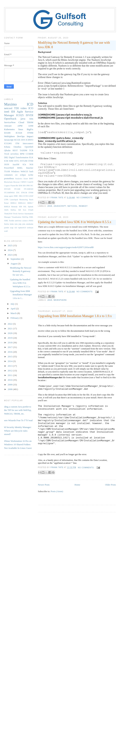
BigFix (30, 129)
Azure (25, 179)
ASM (30, 125)
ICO (30, 108)
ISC (31, 186)
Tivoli (6, 154)
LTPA (6, 200)
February (15, 318)
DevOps (21, 136)
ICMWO (29, 140)
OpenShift (29, 147)
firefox (6, 224)
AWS (23, 140)
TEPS (6, 210)
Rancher (29, 168)
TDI (16, 108)
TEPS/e (13, 210)
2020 (10, 333)
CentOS (30, 182)
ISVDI (29, 115)
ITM (17, 143)
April (13, 308)
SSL (25, 207)
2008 (10, 389)
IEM (20, 186)
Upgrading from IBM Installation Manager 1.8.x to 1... (21, 294)
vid (15, 228)
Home (77, 484)
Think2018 (8, 214)
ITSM (30, 161)
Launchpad (14, 200)
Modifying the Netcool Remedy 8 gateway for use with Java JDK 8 (74, 45)
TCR (31, 150)
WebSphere (60, 300)
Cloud (21, 122)
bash (31, 171)
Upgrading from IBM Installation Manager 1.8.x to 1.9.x (75, 316)
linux (20, 129)
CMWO (24, 182)
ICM (6, 161)
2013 (10, 366)
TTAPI (30, 210)
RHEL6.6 (21, 203)
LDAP (30, 196)
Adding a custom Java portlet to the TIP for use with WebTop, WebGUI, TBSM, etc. (16, 410)
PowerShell (9, 168)
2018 (10, 342)
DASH (7, 132)
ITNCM (24, 193)
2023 (10, 254)
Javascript (60, 206)
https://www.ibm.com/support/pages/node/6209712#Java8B (66, 247)
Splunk (30, 207)
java (49, 206)
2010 (10, 380)
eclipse (23, 175)
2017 (10, 347)
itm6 (6, 111)
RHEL (20, 168)
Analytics (18, 179)
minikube (29, 224)
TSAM (7, 171)
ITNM (30, 132)
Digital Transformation (18, 157)
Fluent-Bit (14, 186)
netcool (73, 206)
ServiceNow (10, 122)
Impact (30, 136)
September (16, 259)
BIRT (31, 179)
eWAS (30, 221)
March (14, 313)
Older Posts (110, 484)
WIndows (15, 171)
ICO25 (20, 115)
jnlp (20, 224)
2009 (10, 384)
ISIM (11, 161)
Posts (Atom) (57, 491)
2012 (10, 370)
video (23, 108)
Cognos (7, 186)
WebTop (25, 217)
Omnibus (17, 147)
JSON (6, 164)
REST (15, 150)
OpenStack (10, 118)
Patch (31, 200)
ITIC (18, 193)
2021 (10, 328)
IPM (28, 186)
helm (12, 224)
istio (16, 224)
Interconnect (28, 143)
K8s (31, 118)
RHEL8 (7, 207)
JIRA (21, 196)
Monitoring (23, 200)
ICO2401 (8, 143)
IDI (13, 111)
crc (16, 175)
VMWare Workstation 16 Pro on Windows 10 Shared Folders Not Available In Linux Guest (16, 444)
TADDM (23, 150)
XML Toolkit (9, 221)
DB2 (6, 157)
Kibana (7, 147)
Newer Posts (44, 484)
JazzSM (16, 164)
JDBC (16, 196)
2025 (10, 245)
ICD (30, 104)
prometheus (9, 178)
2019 (10, 337)
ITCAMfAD (28, 189)
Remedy (83, 206)
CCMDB (29, 154)
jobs (23, 224)
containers (8, 175)
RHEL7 (30, 203)
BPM (22, 154)
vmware (8, 125)
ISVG (16, 161)
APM (19, 125)
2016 (10, 351)
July (13, 304)
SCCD (17, 139)
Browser (16, 182)
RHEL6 (13, 203)
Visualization (16, 217)
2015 (10, 356)
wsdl (6, 231)
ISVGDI (7, 189)
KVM (25, 196)
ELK (31, 157)
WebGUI (24, 171)
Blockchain (8, 182)
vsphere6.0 (22, 228)
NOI (31, 164)
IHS (24, 186)
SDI (20, 207)
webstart (30, 228)
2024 (10, 250)
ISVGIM (23, 161)
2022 (10, 323)
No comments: (85, 198)
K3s (24, 164)
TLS (24, 210)
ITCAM (17, 189)
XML (31, 217)
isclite (30, 175)
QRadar (7, 150)
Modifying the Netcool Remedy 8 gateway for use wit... (20, 271)
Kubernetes (9, 129)
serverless (14, 154)
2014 (10, 361)
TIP (19, 210)
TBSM (30, 122)
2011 (10, 375)
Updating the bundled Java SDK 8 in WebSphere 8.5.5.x (74, 222)
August (14, 263)
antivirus (18, 221)
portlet (6, 228)
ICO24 (19, 132)
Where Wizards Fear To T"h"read (17, 420)
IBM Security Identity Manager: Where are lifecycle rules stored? (16, 431)
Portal (6, 203)
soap (11, 228)
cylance (25, 221)
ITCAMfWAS (9, 193)
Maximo (10, 104)
